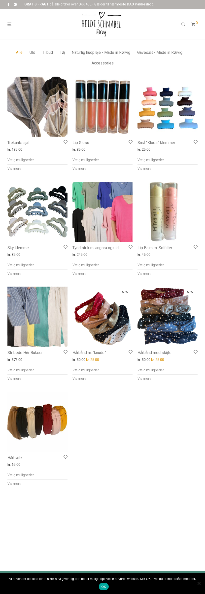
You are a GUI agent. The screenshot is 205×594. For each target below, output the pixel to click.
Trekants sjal (18, 142)
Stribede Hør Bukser (25, 352)
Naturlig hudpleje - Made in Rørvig (101, 52)
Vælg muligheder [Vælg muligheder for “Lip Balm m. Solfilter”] (150, 265)
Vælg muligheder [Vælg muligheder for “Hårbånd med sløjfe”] (150, 370)
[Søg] (183, 24)
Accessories (103, 63)
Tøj (62, 52)
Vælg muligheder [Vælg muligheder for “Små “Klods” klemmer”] (150, 160)
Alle (19, 52)
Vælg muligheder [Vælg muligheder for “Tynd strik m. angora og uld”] (85, 265)
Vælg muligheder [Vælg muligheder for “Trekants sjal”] (20, 160)
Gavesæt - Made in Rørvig (159, 52)
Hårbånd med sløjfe (154, 352)
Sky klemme (18, 247)
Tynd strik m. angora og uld (95, 247)
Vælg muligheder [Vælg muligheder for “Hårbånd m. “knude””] (85, 370)
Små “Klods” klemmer (156, 142)
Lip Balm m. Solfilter (154, 247)
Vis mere (14, 169)
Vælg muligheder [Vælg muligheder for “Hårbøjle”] (20, 475)
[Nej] (198, 583)
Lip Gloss (80, 142)
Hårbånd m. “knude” (89, 352)
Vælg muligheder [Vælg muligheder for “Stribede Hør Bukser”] (20, 370)
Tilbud (47, 52)
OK (103, 587)
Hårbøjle (14, 457)
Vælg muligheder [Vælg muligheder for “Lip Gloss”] (85, 160)
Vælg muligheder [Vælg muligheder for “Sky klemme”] (20, 265)
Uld (32, 52)
